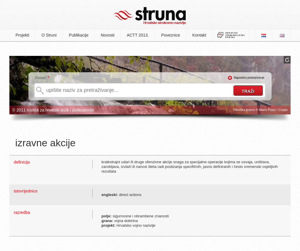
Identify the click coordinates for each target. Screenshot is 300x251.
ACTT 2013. (138, 35)
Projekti (22, 35)
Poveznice (170, 35)
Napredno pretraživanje (249, 77)
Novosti (108, 35)
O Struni (49, 35)
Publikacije (78, 35)
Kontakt (199, 35)
